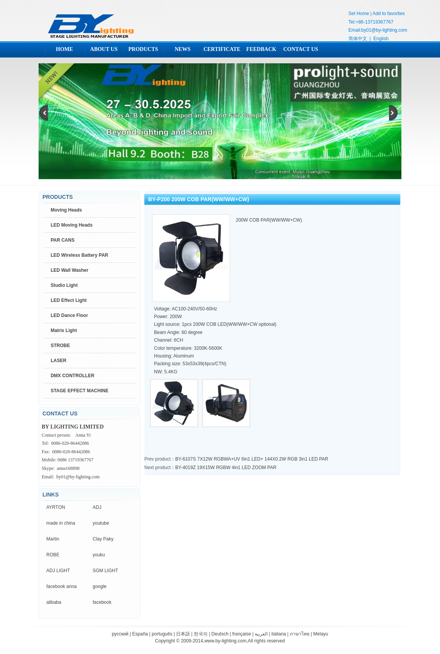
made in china (60, 523)
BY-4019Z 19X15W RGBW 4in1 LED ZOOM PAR (225, 467)
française (241, 634)
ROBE (52, 554)
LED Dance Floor (69, 315)
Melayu (320, 634)
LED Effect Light (68, 300)
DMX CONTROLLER (72, 375)
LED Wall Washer (69, 270)
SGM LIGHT (105, 570)
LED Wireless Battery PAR (79, 255)
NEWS (182, 49)
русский (120, 634)
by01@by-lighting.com (384, 30)
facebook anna (61, 586)
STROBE (60, 345)
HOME (64, 49)
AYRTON (55, 507)
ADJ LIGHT (58, 570)
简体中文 (358, 38)
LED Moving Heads (72, 225)
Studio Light (64, 285)
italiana (278, 634)
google (100, 586)
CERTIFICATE (221, 49)
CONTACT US (300, 49)
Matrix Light (64, 330)
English (380, 38)
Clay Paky (103, 539)
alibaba (53, 602)
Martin (52, 539)
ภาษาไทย (300, 634)
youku (99, 554)
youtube (101, 523)
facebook (102, 602)
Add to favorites (388, 13)
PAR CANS (62, 240)
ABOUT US (104, 49)
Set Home (359, 13)
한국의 (201, 634)
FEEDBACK (261, 49)
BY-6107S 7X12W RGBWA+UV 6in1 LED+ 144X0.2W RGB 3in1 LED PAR (251, 459)
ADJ (97, 507)
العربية (261, 634)
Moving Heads (66, 210)
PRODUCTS (143, 49)
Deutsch (220, 634)
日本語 (183, 634)
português (162, 634)
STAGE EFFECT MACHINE (79, 390)
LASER (58, 360)
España (140, 634)
